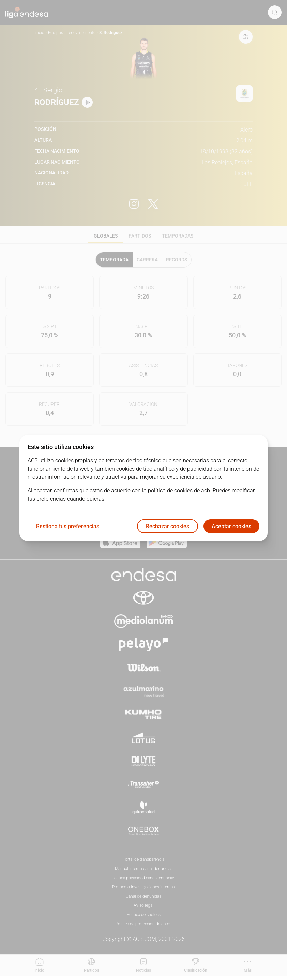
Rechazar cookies (167, 526)
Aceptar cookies (231, 526)
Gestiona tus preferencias (67, 526)
